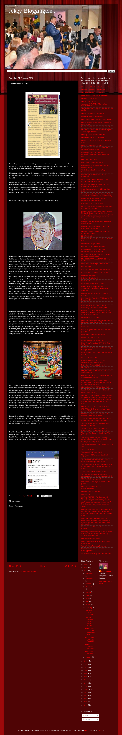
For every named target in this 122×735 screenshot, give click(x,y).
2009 (86, 705)
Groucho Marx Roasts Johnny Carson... (95, 272)
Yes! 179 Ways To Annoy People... (93, 546)
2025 (86, 568)
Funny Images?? (87, 266)
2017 (86, 680)
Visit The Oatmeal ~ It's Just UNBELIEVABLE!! (91, 487)
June (88, 595)
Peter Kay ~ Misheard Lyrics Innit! (93, 365)
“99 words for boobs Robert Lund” (93, 90)
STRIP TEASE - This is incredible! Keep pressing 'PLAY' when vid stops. (95, 410)
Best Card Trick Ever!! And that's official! (95, 127)
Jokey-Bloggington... (33, 11)
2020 (86, 670)
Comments (87, 719)
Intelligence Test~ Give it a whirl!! (93, 334)
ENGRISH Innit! (87, 236)
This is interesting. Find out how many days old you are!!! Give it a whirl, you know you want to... (96, 466)
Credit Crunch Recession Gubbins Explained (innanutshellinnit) (93, 199)
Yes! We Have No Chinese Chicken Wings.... (89, 621)
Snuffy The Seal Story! (89, 393)
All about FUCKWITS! (89, 98)
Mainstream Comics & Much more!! (93, 340)
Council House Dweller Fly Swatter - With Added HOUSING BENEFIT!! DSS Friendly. (96, 195)
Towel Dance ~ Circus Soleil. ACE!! (93, 471)
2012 (86, 695)
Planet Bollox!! (86, 368)
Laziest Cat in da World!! (90, 337)
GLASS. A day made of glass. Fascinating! (96, 269)
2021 (86, 667)
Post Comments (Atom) (27, 571)
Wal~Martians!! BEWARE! (90, 491)
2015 (86, 686)
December (89, 574)
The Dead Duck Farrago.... (89, 612)
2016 (86, 683)
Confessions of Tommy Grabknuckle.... (90, 631)
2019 (86, 674)
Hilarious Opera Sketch (89, 303)
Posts (86, 715)
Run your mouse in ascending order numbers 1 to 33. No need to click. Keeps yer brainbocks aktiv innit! (96, 382)
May (87, 598)
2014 (86, 689)
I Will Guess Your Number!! (91, 317)
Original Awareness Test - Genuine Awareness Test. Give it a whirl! (93, 361)
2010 (86, 702)
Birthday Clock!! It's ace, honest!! (93, 135)
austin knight (106, 571)
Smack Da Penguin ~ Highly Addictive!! (95, 390)
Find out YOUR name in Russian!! (93, 246)
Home (43, 566)
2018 (86, 677)
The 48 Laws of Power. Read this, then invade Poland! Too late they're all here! (95, 429)
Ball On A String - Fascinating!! (92, 116)
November (89, 579)
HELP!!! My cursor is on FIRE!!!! (92, 284)
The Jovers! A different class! (91, 452)
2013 (86, 692)
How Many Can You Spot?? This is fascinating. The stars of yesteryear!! (94, 307)
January (89, 657)
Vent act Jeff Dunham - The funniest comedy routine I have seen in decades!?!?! (96, 475)
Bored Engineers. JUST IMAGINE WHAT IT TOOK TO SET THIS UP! (96, 149)
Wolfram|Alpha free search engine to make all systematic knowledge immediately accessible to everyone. (96, 533)
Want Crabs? (86, 494)
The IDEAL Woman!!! (88, 449)
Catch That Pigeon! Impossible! (92, 162)
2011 (86, 699)
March (88, 604)
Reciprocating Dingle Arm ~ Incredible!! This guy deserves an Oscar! (97, 376)
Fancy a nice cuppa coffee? (91, 244)
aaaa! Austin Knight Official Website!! (94, 95)
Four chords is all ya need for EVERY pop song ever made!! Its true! (96, 255)
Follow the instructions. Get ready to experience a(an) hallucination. (94, 250)
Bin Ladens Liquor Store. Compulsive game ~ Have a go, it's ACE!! (96, 131)
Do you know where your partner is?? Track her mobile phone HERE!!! (96, 207)
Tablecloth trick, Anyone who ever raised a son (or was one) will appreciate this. (96, 419)
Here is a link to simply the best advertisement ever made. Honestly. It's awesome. (95, 288)
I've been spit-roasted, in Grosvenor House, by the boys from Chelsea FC (96, 321)
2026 (86, 564)
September (90, 587)
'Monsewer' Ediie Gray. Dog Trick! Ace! (95, 87)
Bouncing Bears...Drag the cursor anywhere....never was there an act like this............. (95, 154)
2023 (86, 661)
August (88, 592)
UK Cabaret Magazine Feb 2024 (89, 639)
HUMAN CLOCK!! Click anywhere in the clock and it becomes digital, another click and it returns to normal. (96, 312)
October (89, 584)
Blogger (100, 730)
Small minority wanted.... (89, 646)
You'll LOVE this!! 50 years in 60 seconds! (96, 554)
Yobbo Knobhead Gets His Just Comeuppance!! (92, 550)
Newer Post (15, 566)
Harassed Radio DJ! (88, 275)
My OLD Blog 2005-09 (89, 357)
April (87, 601)
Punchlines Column (89, 652)
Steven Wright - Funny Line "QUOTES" (95, 406)
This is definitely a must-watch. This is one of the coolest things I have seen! (96, 461)
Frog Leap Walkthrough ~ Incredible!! (94, 264)
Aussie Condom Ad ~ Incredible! (92, 114)
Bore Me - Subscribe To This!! (91, 145)
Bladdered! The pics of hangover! (93, 137)
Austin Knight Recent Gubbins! (92, 93)
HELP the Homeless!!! (89, 281)
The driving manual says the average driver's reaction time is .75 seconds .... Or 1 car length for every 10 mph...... (97, 439)
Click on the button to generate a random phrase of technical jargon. (95, 180)
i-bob (86, 730)
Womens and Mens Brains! (91, 538)
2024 (86, 571)
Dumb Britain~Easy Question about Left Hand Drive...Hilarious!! (95, 227)
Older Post (70, 566)
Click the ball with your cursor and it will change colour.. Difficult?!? (95, 185)
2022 (86, 664)
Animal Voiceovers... (88, 101)
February (89, 608)
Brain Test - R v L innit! (89, 159)
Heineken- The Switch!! (89, 278)
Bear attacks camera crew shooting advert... (97, 119)
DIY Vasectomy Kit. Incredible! (92, 203)
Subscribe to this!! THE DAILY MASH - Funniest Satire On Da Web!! (95, 415)
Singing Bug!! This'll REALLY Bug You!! (95, 387)
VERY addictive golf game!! (91, 479)
